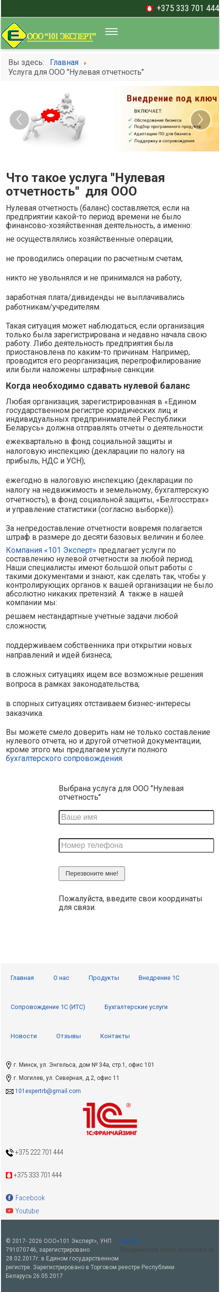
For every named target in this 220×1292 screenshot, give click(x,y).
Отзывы (68, 1036)
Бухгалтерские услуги (136, 1006)
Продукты (104, 977)
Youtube (22, 1211)
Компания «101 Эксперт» (51, 550)
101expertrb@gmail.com (48, 1091)
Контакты (115, 1036)
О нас (61, 977)
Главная (22, 977)
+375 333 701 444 (188, 8)
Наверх (130, 1241)
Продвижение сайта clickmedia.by (167, 1249)
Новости (24, 1036)
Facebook (25, 1197)
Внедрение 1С (159, 977)
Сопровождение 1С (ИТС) (48, 1006)
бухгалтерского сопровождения (64, 758)
